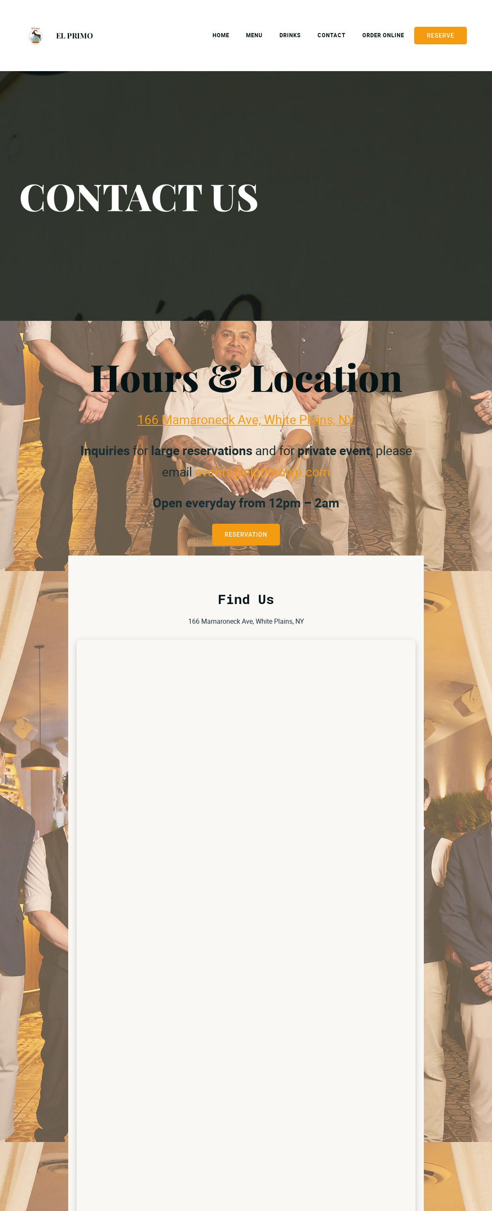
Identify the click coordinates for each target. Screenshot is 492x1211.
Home (221, 35)
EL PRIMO (74, 35)
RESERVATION (246, 534)
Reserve (440, 35)
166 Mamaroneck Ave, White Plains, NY (246, 419)
